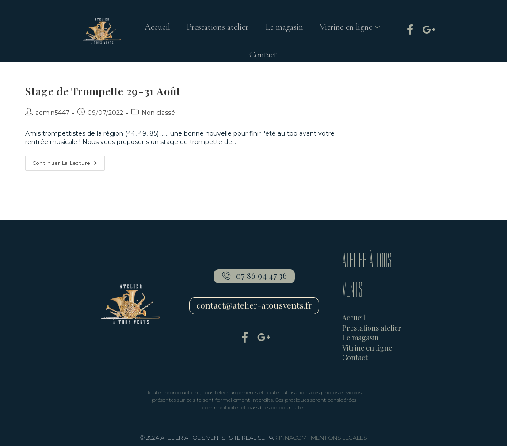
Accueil (155, 28)
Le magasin (285, 28)
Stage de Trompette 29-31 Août (102, 91)
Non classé (158, 113)
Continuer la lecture (69, 161)
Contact (263, 58)
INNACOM (293, 437)
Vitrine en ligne (352, 28)
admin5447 (52, 113)
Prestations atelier (217, 28)
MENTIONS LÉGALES (339, 437)
